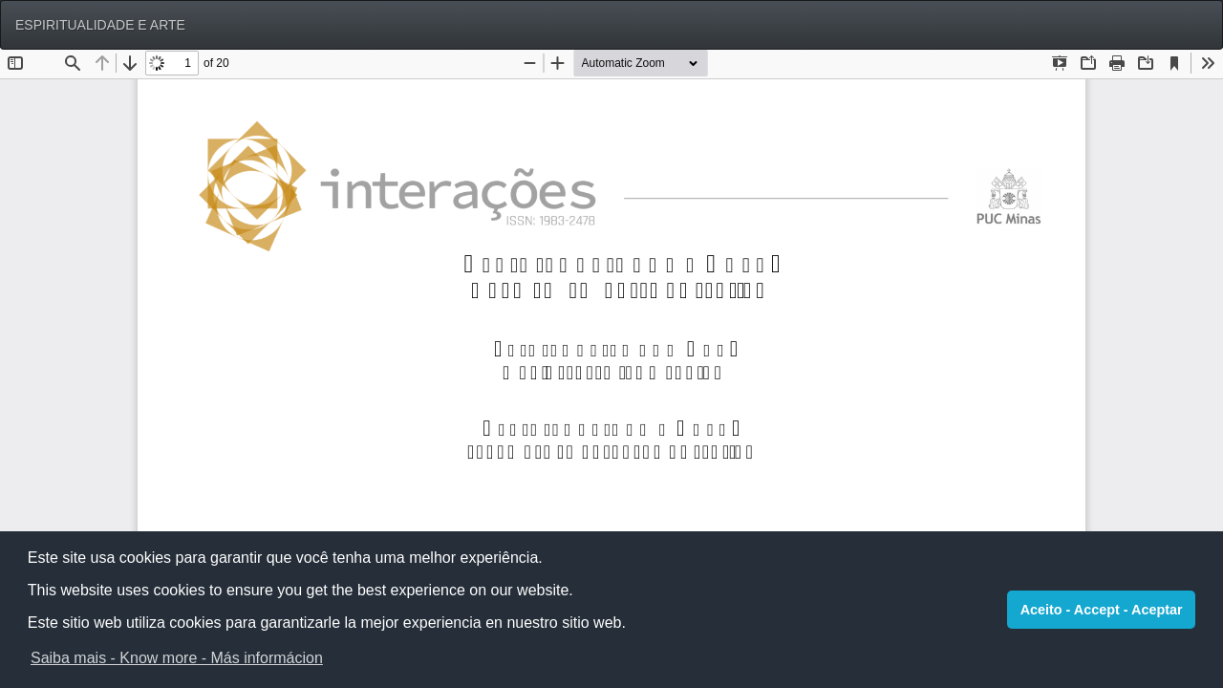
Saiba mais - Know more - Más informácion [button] (177, 658)
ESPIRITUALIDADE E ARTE (100, 24)
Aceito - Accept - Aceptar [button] (1101, 609)
